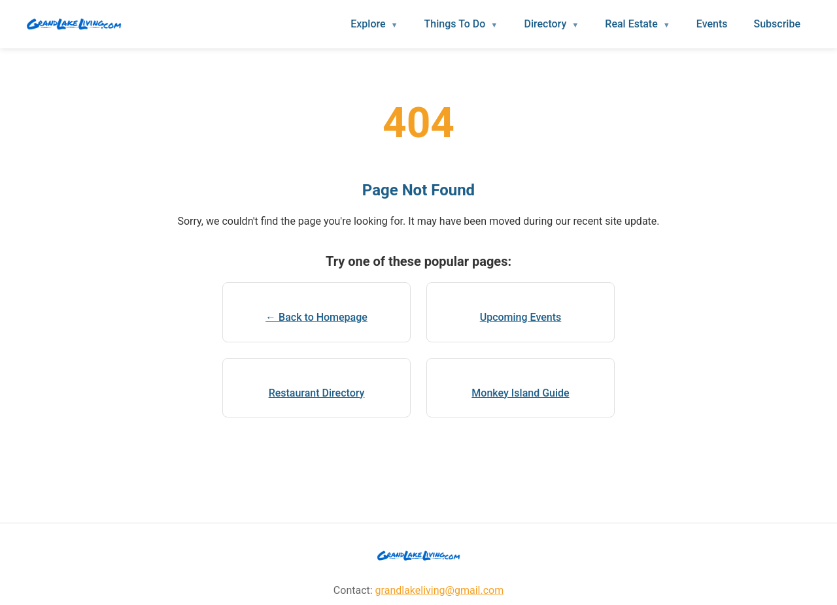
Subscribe (777, 24)
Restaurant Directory (317, 393)
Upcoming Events (521, 317)
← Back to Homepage (316, 317)
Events (712, 24)
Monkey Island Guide (520, 393)
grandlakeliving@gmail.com (439, 590)
